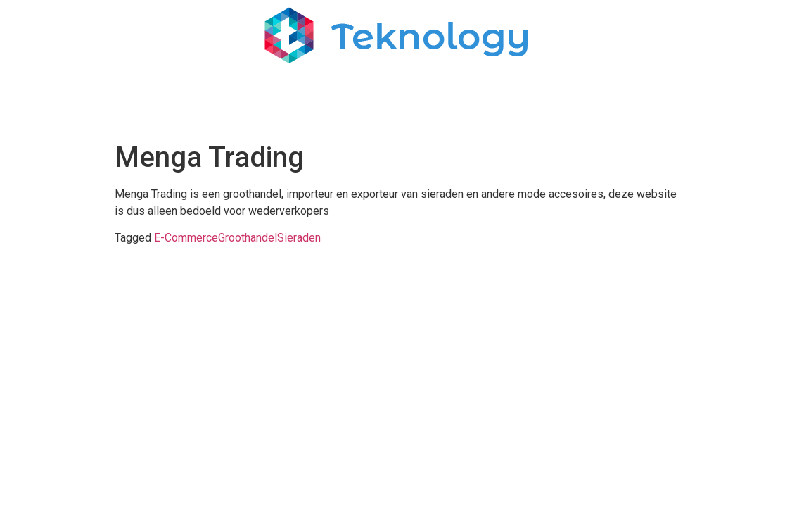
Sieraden (299, 237)
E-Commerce (186, 237)
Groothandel (247, 237)
